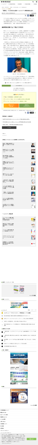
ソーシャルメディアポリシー (5, 432)
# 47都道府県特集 (12, 4)
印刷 (32, 15)
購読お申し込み (3, 412)
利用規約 (2, 428)
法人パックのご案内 (4, 414)
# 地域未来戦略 (27, 4)
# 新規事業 (20, 4)
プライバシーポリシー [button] (6, 443)
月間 (35, 310)
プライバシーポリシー (4, 430)
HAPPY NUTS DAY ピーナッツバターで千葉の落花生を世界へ (16, 119)
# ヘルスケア (4, 4)
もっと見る (9, 127)
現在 (29, 310)
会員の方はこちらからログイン (26, 105)
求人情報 (2, 426)
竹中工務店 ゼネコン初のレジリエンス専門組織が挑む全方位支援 (17, 121)
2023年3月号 (33, 13)
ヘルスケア (5, 135)
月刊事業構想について (4, 410)
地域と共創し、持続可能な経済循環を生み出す (13, 124)
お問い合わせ (2, 421)
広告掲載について (3, 423)
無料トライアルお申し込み (11, 105)
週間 (32, 310)
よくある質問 (2, 419)
